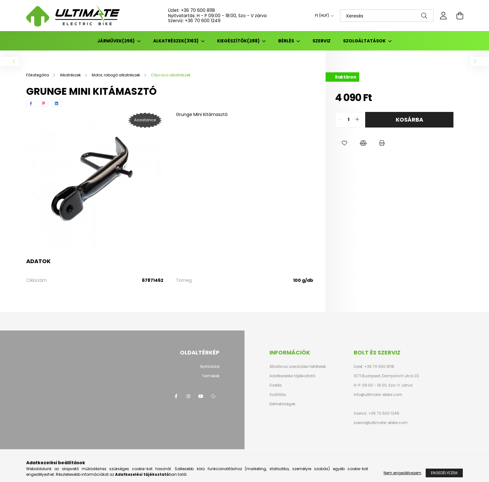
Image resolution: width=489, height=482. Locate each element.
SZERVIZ (321, 41)
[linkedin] (56, 103)
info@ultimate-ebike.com (378, 394)
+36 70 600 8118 (198, 10)
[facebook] (31, 103)
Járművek (116, 41)
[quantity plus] (357, 119)
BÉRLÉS (286, 41)
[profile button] (443, 15)
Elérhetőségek (282, 404)
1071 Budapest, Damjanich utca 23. (387, 375)
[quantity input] (348, 119)
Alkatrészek (176, 41)
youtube (201, 396)
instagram (188, 396)
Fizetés (275, 385)
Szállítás (277, 395)
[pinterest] (43, 103)
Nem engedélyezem (402, 472)
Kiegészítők (239, 41)
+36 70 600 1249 (202, 20)
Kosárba (409, 119)
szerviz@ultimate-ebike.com (381, 422)
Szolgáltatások (365, 41)
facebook (176, 396)
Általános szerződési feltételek (297, 366)
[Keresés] (386, 15)
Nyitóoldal (210, 366)
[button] (344, 143)
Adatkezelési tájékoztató (292, 376)
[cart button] (459, 15)
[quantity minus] (340, 119)
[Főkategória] (38, 75)
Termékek (211, 375)
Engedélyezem (444, 472)
